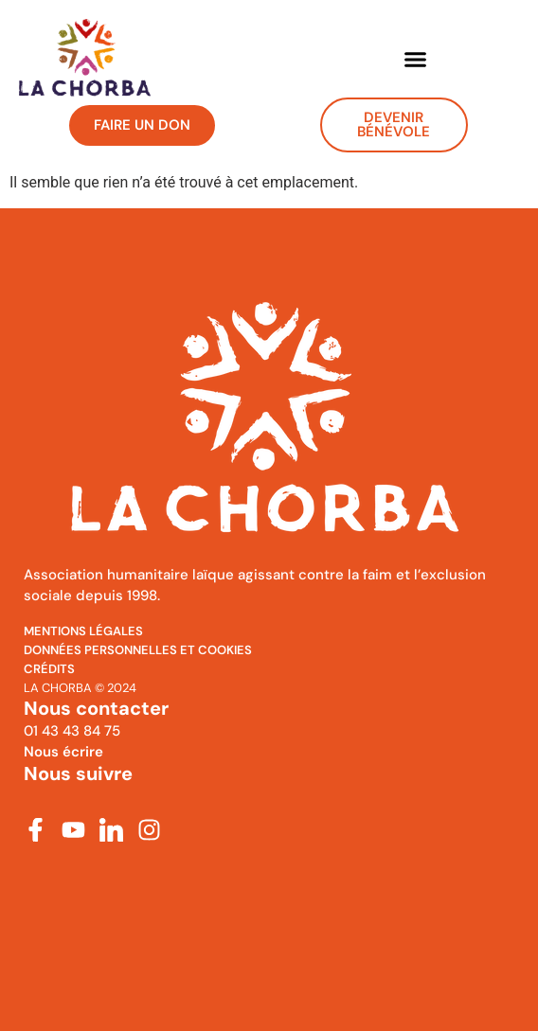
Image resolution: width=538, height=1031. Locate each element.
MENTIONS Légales (83, 631)
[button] (415, 59)
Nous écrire (63, 751)
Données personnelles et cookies (138, 650)
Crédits (49, 669)
